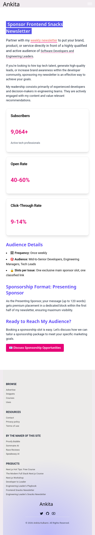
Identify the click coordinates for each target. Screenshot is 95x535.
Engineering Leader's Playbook (21, 486)
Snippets (10, 393)
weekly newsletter (43, 40)
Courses (10, 398)
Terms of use (12, 425)
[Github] (48, 514)
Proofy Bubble (13, 441)
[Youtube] (54, 514)
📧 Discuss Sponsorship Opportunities (35, 347)
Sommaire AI (12, 445)
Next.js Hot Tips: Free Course (20, 469)
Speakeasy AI (13, 453)
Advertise (11, 389)
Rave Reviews (13, 449)
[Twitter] (42, 514)
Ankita (11, 4)
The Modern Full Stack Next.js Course (25, 473)
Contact (10, 417)
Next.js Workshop (15, 477)
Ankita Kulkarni (41, 522)
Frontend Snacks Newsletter (20, 490)
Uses (8, 402)
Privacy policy (13, 421)
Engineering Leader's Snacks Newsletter (26, 494)
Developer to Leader (16, 481)
